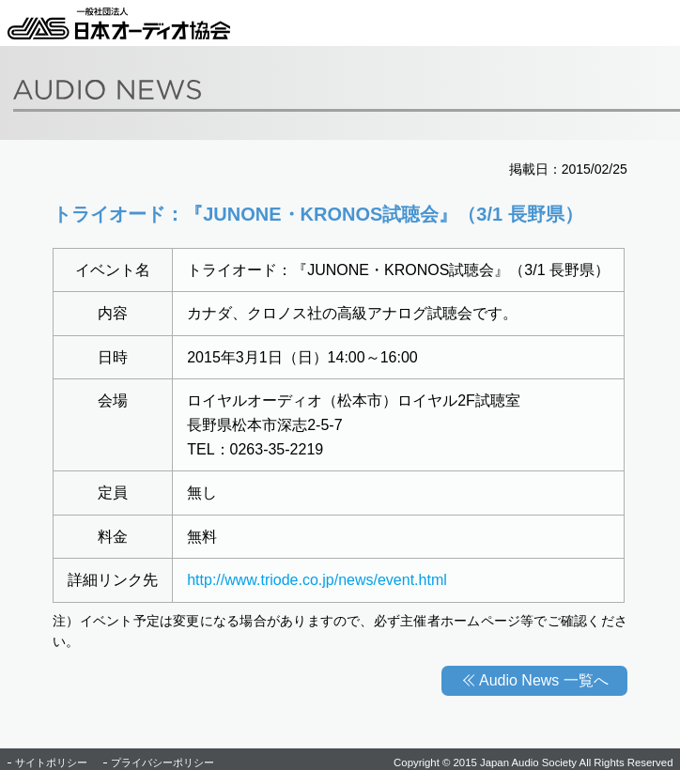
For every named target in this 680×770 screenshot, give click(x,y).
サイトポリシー (51, 762)
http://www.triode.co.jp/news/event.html (317, 580)
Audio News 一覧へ (544, 680)
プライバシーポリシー (162, 762)
